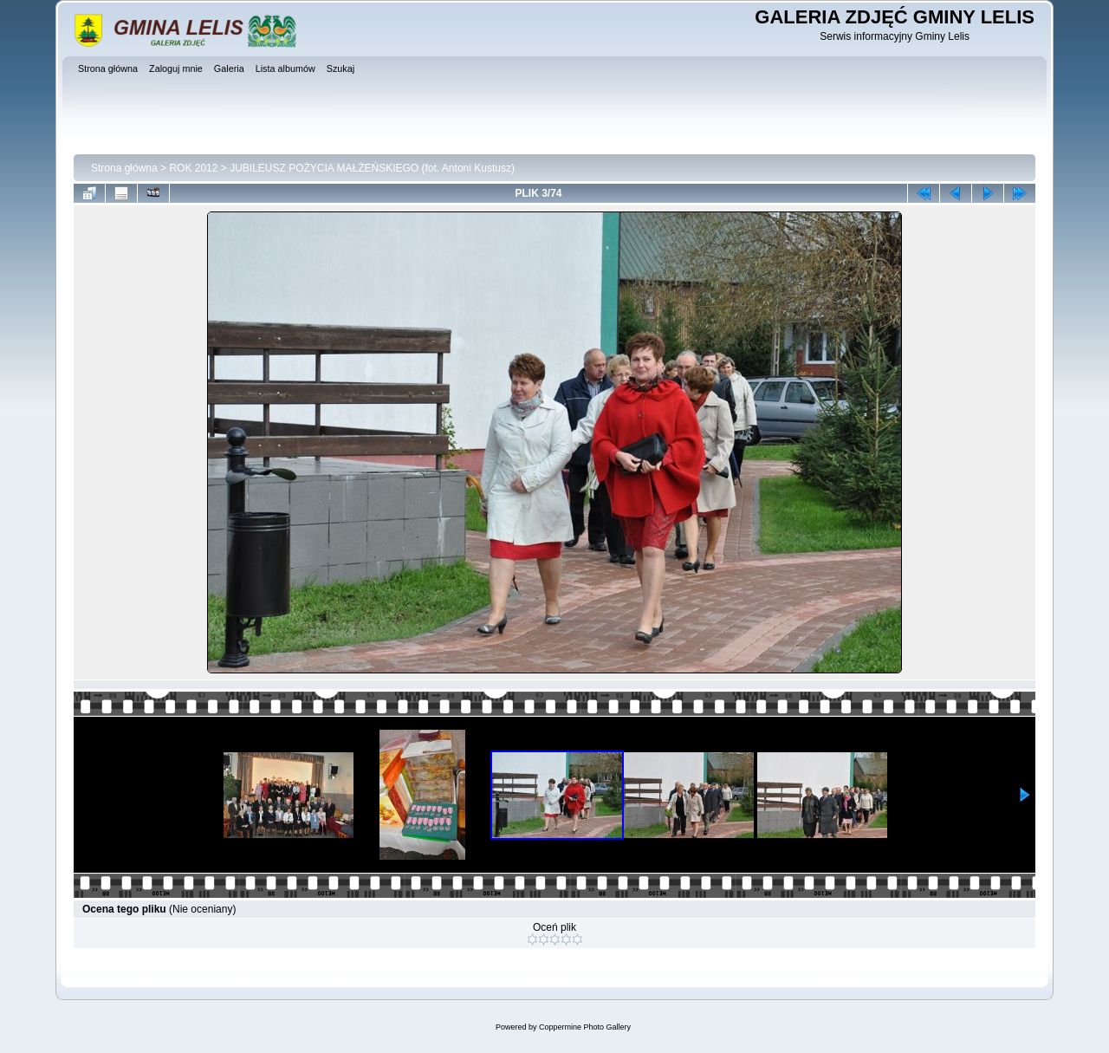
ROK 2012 (193, 168)
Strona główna (124, 168)
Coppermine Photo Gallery (585, 1027)
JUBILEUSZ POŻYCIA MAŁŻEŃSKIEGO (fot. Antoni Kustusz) (372, 168)
